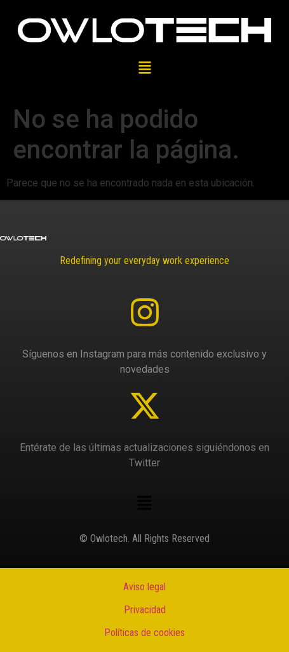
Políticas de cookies (144, 633)
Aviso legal (144, 587)
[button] (144, 68)
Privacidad (145, 610)
